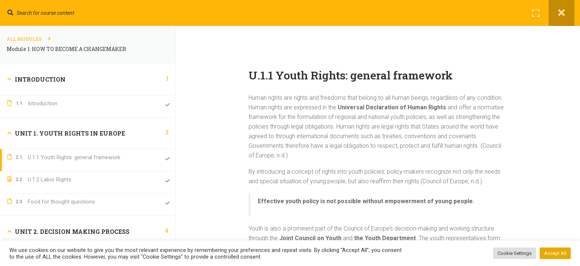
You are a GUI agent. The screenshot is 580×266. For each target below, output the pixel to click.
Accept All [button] (555, 253)
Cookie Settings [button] (515, 253)
